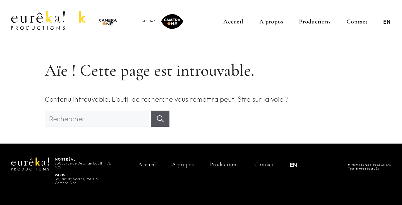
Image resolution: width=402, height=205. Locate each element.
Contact (356, 21)
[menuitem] (387, 21)
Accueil (233, 21)
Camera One (65, 183)
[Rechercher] (160, 119)
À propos (271, 21)
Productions (315, 21)
